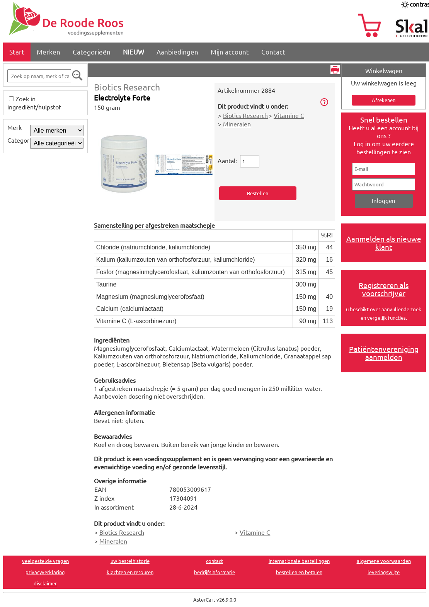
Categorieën (92, 52)
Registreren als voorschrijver (384, 289)
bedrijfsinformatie (214, 572)
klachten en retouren (130, 572)
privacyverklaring (45, 572)
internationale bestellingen (299, 561)
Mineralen (237, 124)
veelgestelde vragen (45, 561)
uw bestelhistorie (130, 561)
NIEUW (133, 52)
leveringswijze (384, 572)
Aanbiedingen (177, 52)
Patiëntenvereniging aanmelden (384, 352)
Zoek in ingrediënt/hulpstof (34, 103)
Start (16, 52)
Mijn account (230, 52)
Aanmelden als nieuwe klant (383, 242)
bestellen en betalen (299, 572)
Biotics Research (127, 86)
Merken (48, 52)
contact (214, 561)
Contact (273, 52)
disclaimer (45, 583)
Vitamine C (289, 115)
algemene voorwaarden (384, 561)
